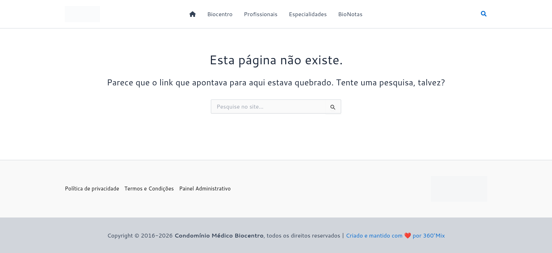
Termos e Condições (149, 188)
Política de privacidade (92, 188)
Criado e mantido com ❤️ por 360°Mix (395, 235)
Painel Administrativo (205, 188)
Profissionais (260, 14)
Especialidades (308, 14)
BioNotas (350, 14)
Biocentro (219, 14)
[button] (484, 14)
